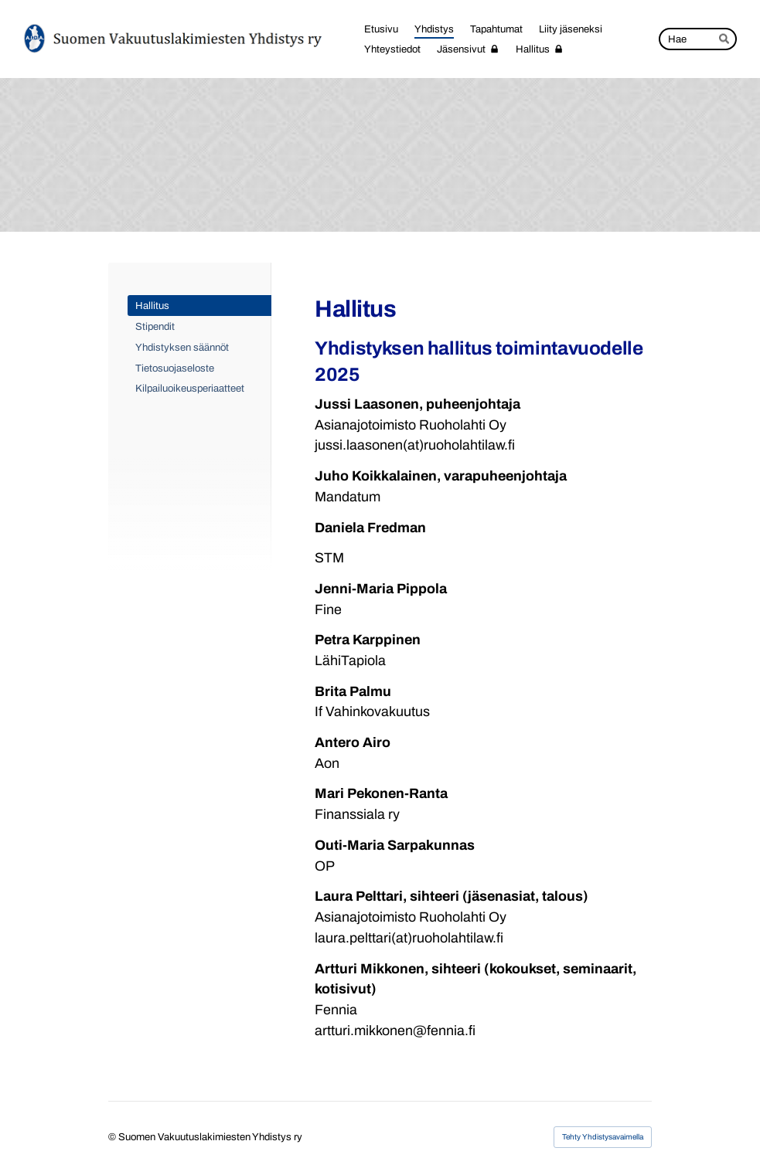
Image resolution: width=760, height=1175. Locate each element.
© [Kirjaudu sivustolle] (113, 1137)
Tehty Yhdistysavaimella (602, 1137)
